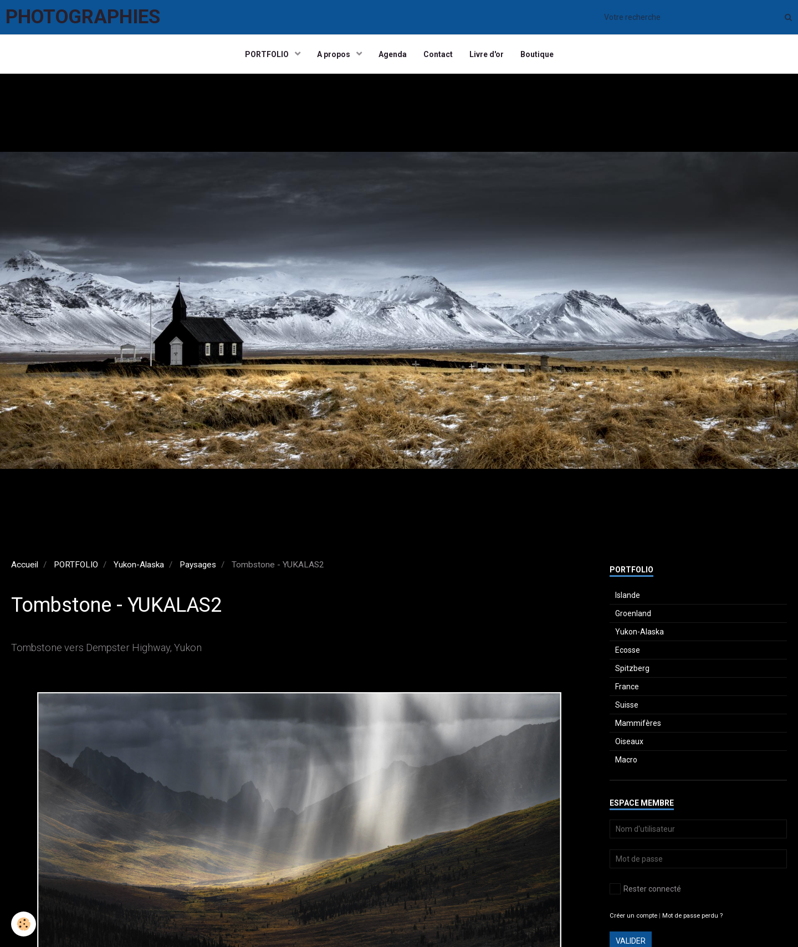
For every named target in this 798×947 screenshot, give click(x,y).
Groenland (633, 613)
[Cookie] (23, 924)
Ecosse (627, 650)
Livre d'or (486, 54)
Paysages (198, 565)
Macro (626, 759)
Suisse (626, 704)
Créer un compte (633, 915)
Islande (627, 595)
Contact (438, 54)
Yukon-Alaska (139, 565)
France (627, 686)
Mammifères (638, 723)
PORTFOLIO (267, 54)
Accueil (24, 565)
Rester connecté (645, 888)
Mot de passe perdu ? (692, 915)
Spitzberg (632, 668)
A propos (334, 54)
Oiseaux (629, 741)
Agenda (392, 54)
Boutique (537, 54)
